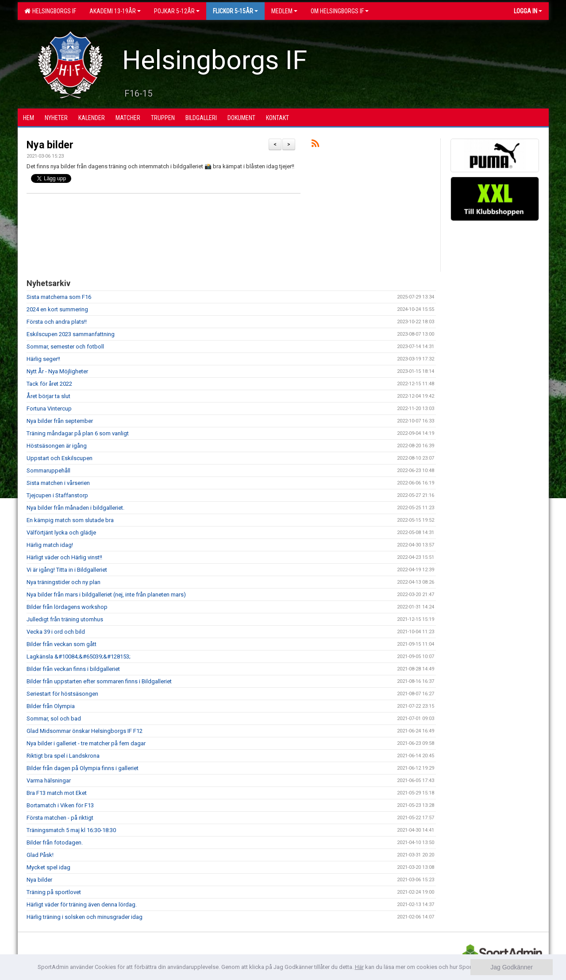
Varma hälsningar (49, 780)
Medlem (284, 11)
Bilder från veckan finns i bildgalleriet (73, 669)
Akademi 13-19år (115, 11)
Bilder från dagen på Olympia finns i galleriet (83, 768)
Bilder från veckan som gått (61, 644)
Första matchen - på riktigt (60, 817)
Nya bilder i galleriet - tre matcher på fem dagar (86, 743)
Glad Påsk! (40, 855)
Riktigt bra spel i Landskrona (63, 755)
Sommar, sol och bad (54, 718)
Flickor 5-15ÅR (235, 11)
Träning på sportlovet (54, 892)
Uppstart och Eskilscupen (59, 458)
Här (359, 967)
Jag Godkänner (511, 967)
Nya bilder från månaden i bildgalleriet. (75, 507)
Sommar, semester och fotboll (65, 346)
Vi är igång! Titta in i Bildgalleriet (67, 569)
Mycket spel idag (48, 867)
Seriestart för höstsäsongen (62, 693)
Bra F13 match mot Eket (57, 793)
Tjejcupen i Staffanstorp (57, 495)
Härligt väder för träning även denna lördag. (82, 904)
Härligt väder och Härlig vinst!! (64, 557)
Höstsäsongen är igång (57, 445)
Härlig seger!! (43, 359)
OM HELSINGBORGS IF (340, 11)
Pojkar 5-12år (177, 11)
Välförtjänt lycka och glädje (61, 532)
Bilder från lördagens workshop (67, 607)
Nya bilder (50, 145)
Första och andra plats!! (57, 321)
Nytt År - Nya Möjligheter (57, 371)
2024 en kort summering (57, 309)
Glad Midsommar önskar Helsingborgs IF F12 (84, 731)
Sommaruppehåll (48, 470)
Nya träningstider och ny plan (63, 582)
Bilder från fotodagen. (55, 842)
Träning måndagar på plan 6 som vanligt (78, 433)
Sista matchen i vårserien (58, 483)
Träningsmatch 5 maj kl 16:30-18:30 (71, 830)
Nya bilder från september (60, 421)
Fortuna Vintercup (49, 408)
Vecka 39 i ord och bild (56, 631)
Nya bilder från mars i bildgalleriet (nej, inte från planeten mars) (106, 594)
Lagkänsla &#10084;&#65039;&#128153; (79, 656)
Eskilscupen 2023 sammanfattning (71, 334)
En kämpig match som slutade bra (70, 520)
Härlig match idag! (50, 545)
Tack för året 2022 (49, 383)
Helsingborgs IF (50, 11)
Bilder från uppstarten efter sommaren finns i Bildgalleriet (99, 681)
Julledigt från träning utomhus (65, 619)
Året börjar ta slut (48, 396)
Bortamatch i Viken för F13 (60, 805)
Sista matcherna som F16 (59, 297)
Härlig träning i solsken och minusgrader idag (84, 917)
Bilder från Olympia (51, 706)
